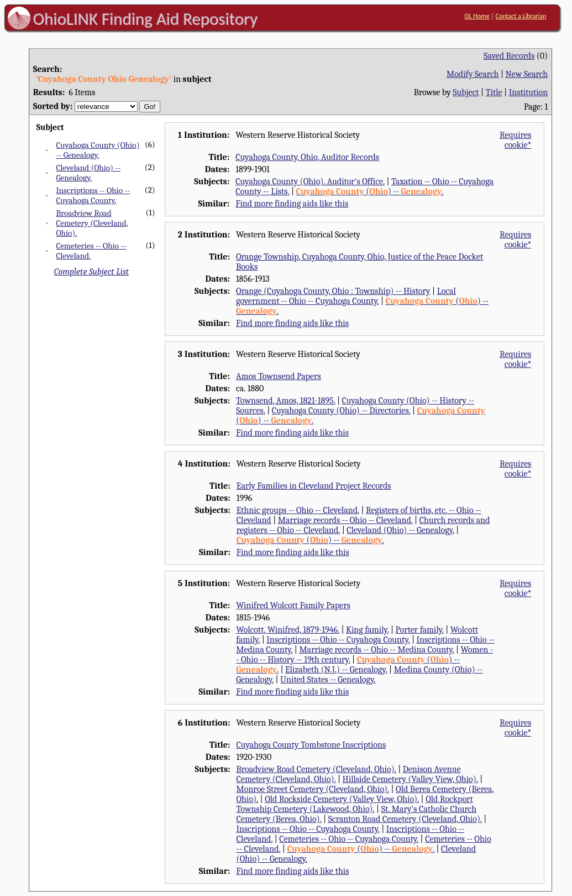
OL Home (477, 16)
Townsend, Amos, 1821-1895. (285, 401)
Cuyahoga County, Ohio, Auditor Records (307, 157)
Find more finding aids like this (291, 204)
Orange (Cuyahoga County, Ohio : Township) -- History (333, 291)
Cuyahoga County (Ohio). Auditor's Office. (310, 182)
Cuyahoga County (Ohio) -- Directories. (341, 411)
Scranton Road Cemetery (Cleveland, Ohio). (405, 819)
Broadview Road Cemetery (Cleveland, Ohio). (92, 223)
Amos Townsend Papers (278, 376)
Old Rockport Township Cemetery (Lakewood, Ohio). (355, 804)
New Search (527, 74)
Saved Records (509, 56)
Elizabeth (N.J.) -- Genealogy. (336, 670)
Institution (528, 92)
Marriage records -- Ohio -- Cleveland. (345, 520)
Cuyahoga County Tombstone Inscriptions (311, 745)
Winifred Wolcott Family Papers (293, 605)
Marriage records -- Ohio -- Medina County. (376, 650)
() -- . (370, 191)
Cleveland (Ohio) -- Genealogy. (88, 173)
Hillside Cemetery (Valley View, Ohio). (410, 779)
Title (494, 92)
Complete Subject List (91, 272)
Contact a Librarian (521, 16)
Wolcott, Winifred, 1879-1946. (287, 630)
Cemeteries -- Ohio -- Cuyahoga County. (348, 839)
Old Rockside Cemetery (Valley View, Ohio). (342, 799)
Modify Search (472, 74)
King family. (367, 630)
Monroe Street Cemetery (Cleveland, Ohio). (313, 789)
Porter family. (419, 630)
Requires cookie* (515, 140)
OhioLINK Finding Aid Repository (145, 18)
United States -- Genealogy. (327, 680)
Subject (466, 92)
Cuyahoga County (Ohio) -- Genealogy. (97, 150)
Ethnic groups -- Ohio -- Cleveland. (298, 510)
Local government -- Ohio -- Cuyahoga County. (346, 296)
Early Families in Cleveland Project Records (314, 486)
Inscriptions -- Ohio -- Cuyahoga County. (93, 195)
